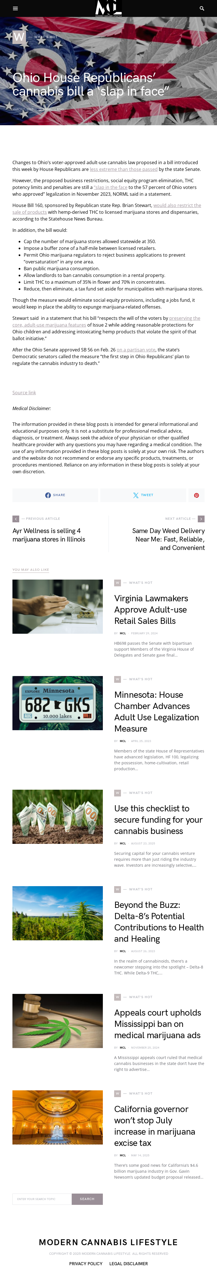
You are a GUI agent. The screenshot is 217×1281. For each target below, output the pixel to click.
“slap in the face (110, 187)
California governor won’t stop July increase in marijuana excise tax (154, 1126)
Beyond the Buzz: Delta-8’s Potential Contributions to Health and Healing (159, 922)
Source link (24, 392)
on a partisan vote (136, 350)
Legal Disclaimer (128, 1264)
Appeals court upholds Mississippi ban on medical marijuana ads (157, 1024)
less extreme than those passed (124, 169)
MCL (123, 633)
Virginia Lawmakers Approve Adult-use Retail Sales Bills (151, 610)
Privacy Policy (86, 1264)
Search (87, 1199)
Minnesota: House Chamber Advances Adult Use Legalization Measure (156, 712)
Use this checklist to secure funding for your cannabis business (158, 820)
